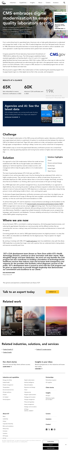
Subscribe (38, 368)
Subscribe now (60, 28)
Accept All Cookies (50, 448)
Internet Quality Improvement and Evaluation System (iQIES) (45, 209)
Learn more (7, 366)
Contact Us (52, 297)
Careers (49, 414)
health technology (31, 246)
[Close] (65, 444)
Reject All (50, 444)
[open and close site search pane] (64, 3)
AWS (33, 211)
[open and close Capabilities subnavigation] (23, 3)
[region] (34, 445)
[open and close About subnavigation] (41, 3)
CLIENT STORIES (8, 9)
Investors (49, 419)
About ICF (7, 414)
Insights (49, 393)
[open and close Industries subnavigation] (13, 3)
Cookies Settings (50, 441)
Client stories (50, 387)
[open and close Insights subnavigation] (33, 3)
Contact (49, 424)
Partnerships (50, 377)
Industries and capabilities (12, 377)
